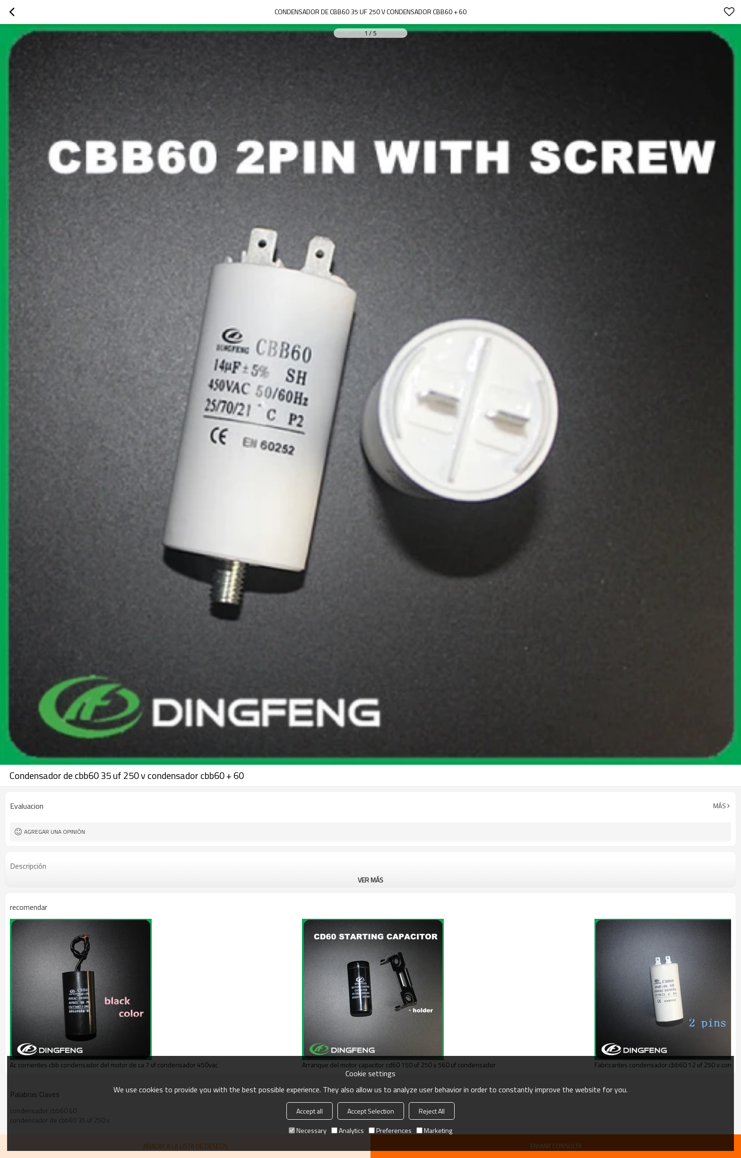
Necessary (308, 1130)
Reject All (432, 1111)
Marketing (434, 1130)
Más (719, 806)
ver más (370, 880)
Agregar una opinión (54, 831)
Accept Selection (370, 1111)
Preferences (390, 1130)
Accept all (309, 1111)
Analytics (347, 1130)
